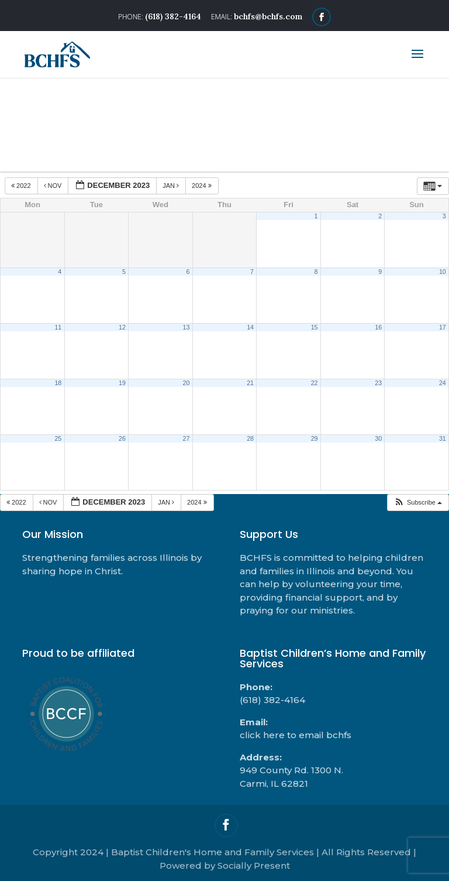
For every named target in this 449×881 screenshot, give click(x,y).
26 (122, 438)
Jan (172, 185)
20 (186, 382)
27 (186, 438)
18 (57, 382)
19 (122, 382)
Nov (54, 185)
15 (314, 327)
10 (442, 271)
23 (378, 382)
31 (442, 438)
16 (378, 327)
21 (250, 382)
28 (250, 438)
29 (314, 438)
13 (186, 327)
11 (57, 327)
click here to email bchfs (295, 735)
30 (378, 438)
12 (122, 327)
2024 (202, 185)
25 (57, 438)
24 (442, 382)
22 (314, 382)
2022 (22, 185)
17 (442, 327)
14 (250, 327)
